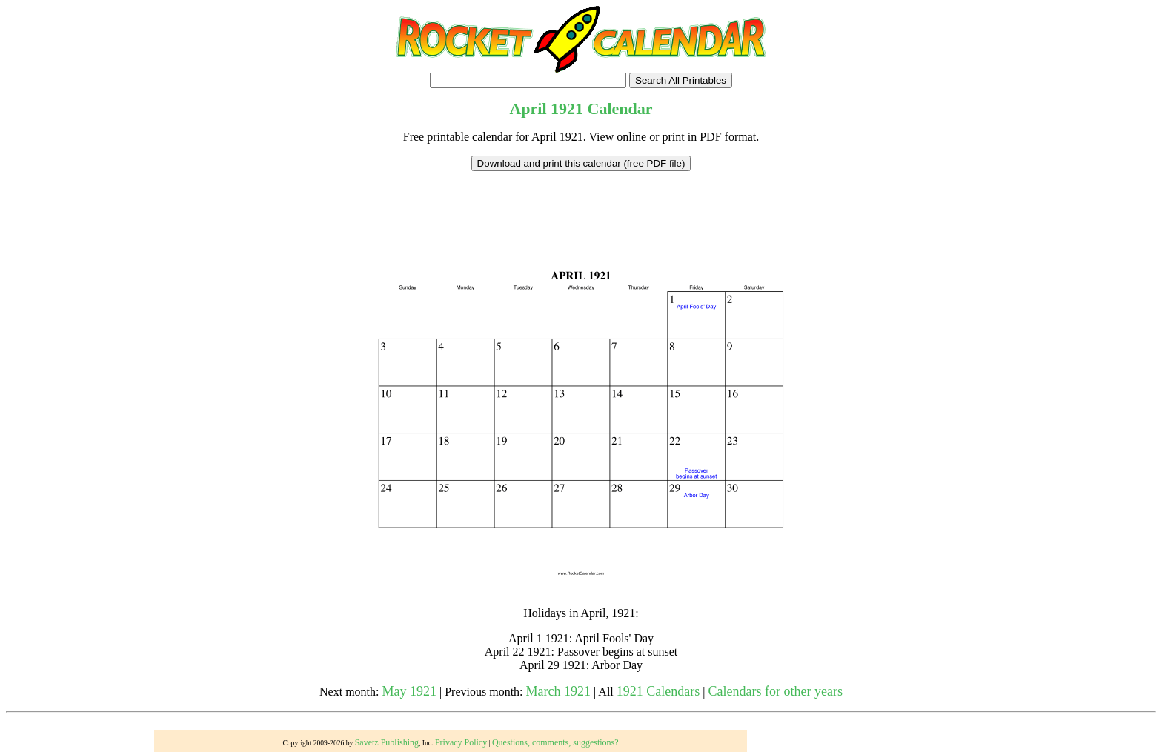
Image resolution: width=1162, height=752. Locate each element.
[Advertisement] (581, 204)
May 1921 (409, 691)
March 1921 (558, 691)
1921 (567, 108)
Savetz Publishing (387, 742)
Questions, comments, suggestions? (555, 742)
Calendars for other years (775, 691)
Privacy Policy (461, 742)
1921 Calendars (658, 691)
